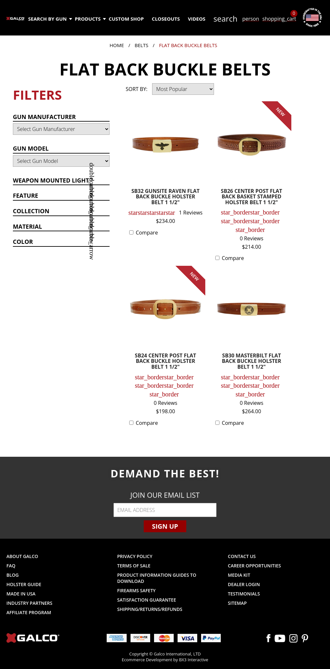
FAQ (10, 566)
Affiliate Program (28, 612)
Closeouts (166, 18)
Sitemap (237, 603)
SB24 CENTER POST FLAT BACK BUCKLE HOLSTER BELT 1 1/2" (165, 361)
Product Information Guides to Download (156, 578)
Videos (196, 18)
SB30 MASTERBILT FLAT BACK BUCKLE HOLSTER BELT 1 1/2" (251, 361)
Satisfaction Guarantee (146, 600)
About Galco (22, 556)
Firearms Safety (136, 590)
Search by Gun (50, 18)
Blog (12, 575)
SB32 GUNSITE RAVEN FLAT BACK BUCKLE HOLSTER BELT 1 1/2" (165, 197)
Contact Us (242, 556)
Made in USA (20, 594)
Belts (141, 45)
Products (90, 18)
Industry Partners (29, 603)
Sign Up (165, 526)
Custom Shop (126, 18)
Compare (147, 232)
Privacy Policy (134, 556)
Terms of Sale (133, 566)
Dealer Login (244, 584)
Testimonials (244, 594)
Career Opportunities (254, 566)
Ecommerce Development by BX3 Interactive (165, 660)
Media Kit (239, 575)
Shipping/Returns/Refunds (149, 609)
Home (117, 45)
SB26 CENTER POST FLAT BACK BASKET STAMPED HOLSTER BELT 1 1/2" (251, 197)
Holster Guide (23, 584)
